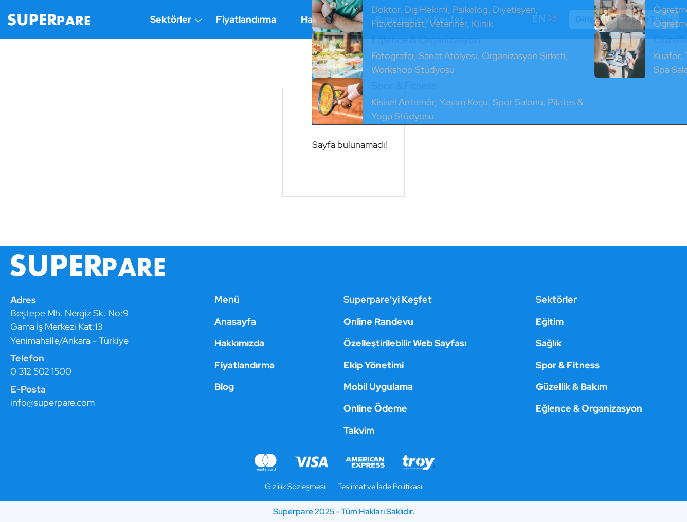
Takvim (359, 430)
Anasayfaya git (343, 178)
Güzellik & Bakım (571, 387)
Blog (224, 387)
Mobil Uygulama (378, 387)
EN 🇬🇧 (546, 18)
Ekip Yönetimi (374, 365)
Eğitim (550, 321)
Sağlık (549, 343)
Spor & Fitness (568, 365)
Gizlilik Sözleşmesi (295, 486)
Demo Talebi (649, 19)
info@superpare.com (52, 402)
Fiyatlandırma (246, 19)
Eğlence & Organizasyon (589, 408)
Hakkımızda (326, 19)
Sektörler (170, 19)
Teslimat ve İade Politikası (380, 486)
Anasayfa (235, 321)
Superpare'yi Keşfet (419, 19)
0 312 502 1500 (40, 371)
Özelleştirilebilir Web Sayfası (405, 343)
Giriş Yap (592, 19)
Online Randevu (378, 321)
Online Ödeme (375, 408)
